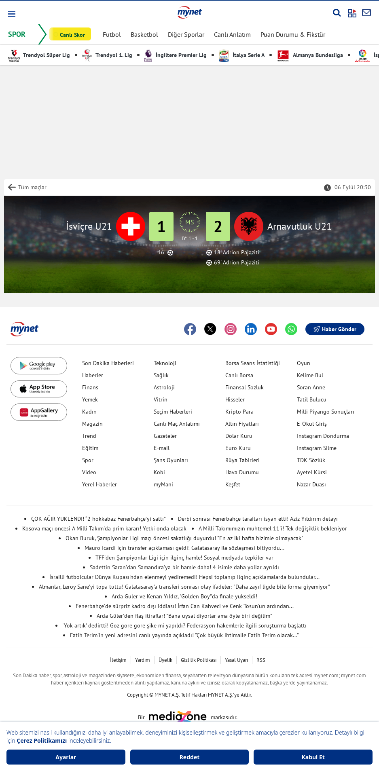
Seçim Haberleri (173, 411)
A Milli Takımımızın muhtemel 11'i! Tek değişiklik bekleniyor (273, 528)
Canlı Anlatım (232, 34)
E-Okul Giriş (312, 423)
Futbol (112, 34)
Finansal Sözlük (244, 387)
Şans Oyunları (171, 460)
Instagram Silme (317, 448)
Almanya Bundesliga (310, 55)
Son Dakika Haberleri (108, 363)
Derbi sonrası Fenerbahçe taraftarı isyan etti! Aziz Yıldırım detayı (258, 518)
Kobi (159, 472)
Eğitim (90, 448)
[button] (11, 14)
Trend (89, 435)
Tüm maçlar (32, 187)
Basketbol (144, 34)
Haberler (92, 375)
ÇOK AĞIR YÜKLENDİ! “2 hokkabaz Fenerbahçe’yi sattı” (98, 518)
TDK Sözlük (311, 460)
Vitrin (160, 399)
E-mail (161, 448)
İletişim (118, 660)
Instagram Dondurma (323, 435)
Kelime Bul (310, 375)
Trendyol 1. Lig (107, 55)
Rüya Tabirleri (242, 460)
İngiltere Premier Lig (175, 55)
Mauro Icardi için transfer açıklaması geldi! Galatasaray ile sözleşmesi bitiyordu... (184, 547)
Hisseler (235, 399)
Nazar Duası (311, 484)
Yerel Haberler (99, 484)
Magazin (92, 423)
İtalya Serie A (242, 55)
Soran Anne (311, 387)
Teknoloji (165, 363)
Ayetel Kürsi (312, 472)
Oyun (303, 363)
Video (89, 472)
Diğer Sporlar (186, 34)
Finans (90, 387)
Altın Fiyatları (242, 423)
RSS (260, 660)
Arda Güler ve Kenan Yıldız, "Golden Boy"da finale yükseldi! (184, 596)
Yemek (90, 399)
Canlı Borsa (239, 375)
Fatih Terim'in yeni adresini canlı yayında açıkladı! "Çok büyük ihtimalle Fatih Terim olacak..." (184, 635)
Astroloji (164, 387)
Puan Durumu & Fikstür (292, 34)
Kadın (89, 411)
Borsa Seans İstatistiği (252, 363)
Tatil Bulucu (311, 399)
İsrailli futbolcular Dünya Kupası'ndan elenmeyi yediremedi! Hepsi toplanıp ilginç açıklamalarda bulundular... (184, 577)
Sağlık (161, 375)
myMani (163, 484)
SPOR (16, 34)
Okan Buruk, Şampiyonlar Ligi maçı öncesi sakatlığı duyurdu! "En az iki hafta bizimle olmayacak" (184, 538)
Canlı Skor (72, 34)
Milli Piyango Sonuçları (325, 411)
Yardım (142, 660)
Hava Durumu (242, 472)
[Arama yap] (336, 12)
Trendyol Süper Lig (39, 55)
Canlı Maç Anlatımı (177, 423)
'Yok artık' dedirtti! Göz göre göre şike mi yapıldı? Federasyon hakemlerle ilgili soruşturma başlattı (184, 625)
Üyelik (165, 660)
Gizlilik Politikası (198, 660)
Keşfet (232, 484)
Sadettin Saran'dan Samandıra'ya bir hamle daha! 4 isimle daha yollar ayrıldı (184, 567)
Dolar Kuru (238, 435)
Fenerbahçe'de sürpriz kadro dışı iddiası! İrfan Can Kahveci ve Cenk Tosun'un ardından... (185, 606)
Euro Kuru (238, 448)
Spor (87, 460)
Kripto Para (239, 411)
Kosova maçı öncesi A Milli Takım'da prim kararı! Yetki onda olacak (104, 528)
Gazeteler (165, 435)
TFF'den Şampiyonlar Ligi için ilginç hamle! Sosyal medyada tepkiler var (184, 557)
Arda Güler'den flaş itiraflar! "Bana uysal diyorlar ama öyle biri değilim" (184, 615)
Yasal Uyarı (236, 660)
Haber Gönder (334, 329)
